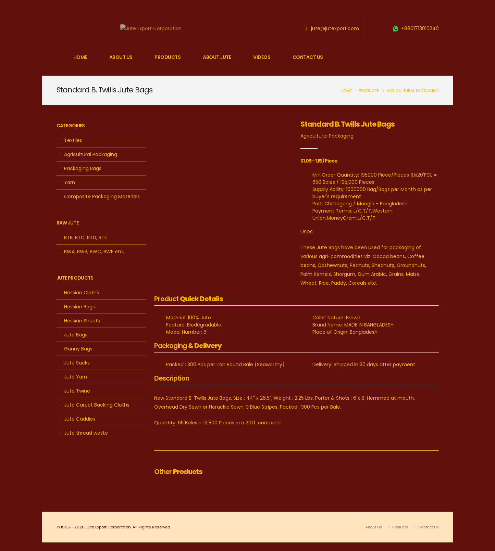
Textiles (73, 140)
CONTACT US (308, 57)
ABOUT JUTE (217, 57)
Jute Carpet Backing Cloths (96, 404)
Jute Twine (77, 390)
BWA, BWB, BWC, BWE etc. (94, 251)
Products (369, 90)
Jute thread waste (86, 433)
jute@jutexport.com (335, 28)
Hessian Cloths (81, 292)
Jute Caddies (80, 418)
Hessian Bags (79, 306)
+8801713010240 (420, 28)
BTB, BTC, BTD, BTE (85, 237)
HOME (80, 57)
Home (346, 90)
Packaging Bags (82, 168)
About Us (368, 527)
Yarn (69, 182)
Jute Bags (75, 334)
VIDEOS (261, 57)
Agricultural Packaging (412, 90)
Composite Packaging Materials (102, 196)
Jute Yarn (75, 376)
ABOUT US (121, 57)
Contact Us (427, 527)
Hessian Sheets (82, 320)
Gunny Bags (78, 348)
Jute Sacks (77, 362)
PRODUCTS (167, 57)
